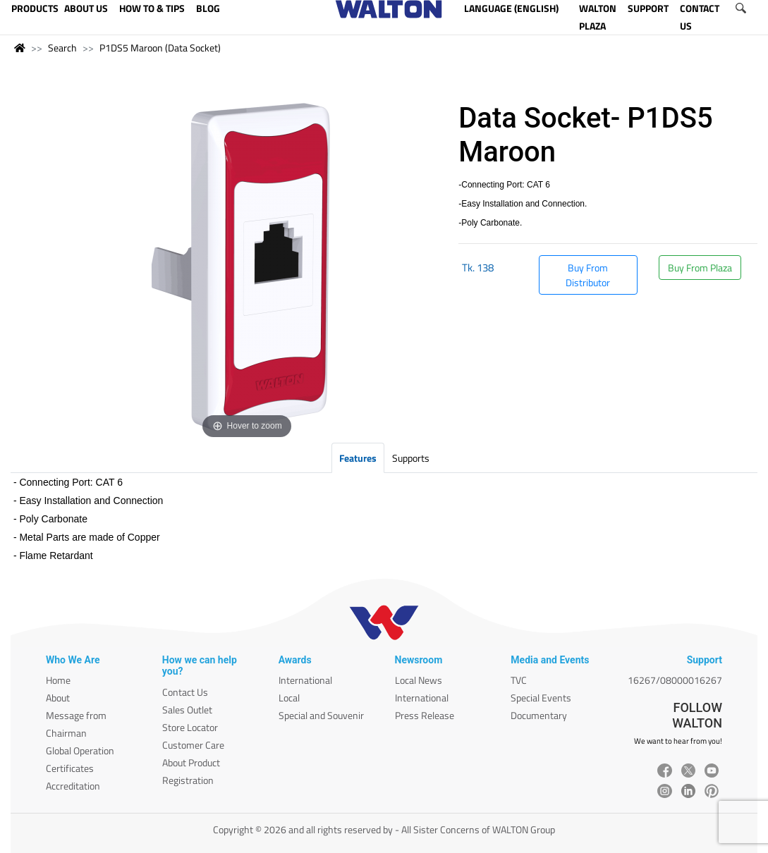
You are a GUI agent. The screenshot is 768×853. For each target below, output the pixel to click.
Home (58, 680)
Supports (410, 457)
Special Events (541, 697)
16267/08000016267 (675, 680)
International (305, 680)
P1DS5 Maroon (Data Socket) (160, 47)
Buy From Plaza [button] (700, 267)
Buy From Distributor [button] (588, 275)
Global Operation (80, 750)
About (58, 697)
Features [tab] (358, 457)
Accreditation (73, 785)
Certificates (70, 768)
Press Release (424, 715)
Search (62, 47)
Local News (418, 680)
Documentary (539, 715)
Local (289, 697)
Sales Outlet (187, 709)
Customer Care (193, 744)
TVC (519, 680)
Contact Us (185, 692)
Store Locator (190, 727)
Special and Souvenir (321, 715)
